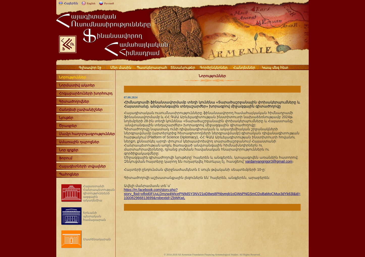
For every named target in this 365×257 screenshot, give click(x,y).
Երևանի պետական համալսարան (94, 216)
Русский (109, 3)
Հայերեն (71, 3)
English (91, 3)
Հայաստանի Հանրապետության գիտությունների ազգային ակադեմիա (99, 193)
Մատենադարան (97, 239)
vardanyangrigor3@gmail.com (269, 161)
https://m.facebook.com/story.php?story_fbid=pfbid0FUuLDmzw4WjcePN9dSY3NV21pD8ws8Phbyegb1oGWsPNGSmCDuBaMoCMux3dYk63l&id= (212, 192)
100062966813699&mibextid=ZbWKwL (154, 198)
